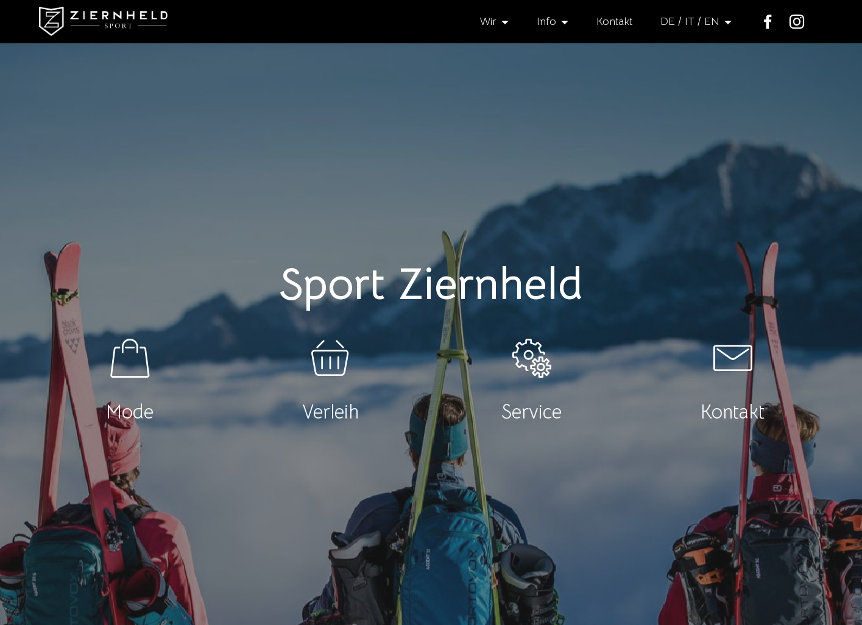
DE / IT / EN (689, 21)
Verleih (330, 412)
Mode (130, 412)
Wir (487, 21)
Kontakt (614, 21)
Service (531, 412)
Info (546, 21)
